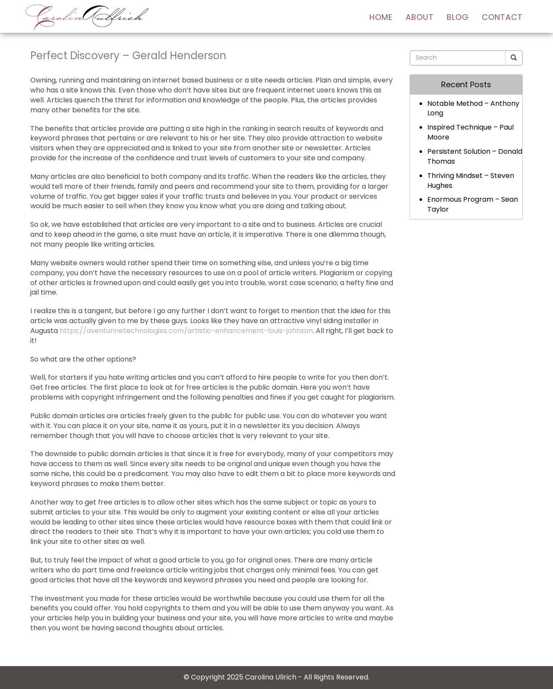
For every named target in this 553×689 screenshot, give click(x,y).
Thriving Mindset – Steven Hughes (470, 181)
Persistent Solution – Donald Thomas (474, 156)
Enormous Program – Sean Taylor (472, 204)
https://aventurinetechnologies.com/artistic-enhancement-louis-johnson (186, 331)
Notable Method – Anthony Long (473, 108)
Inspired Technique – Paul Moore (470, 132)
